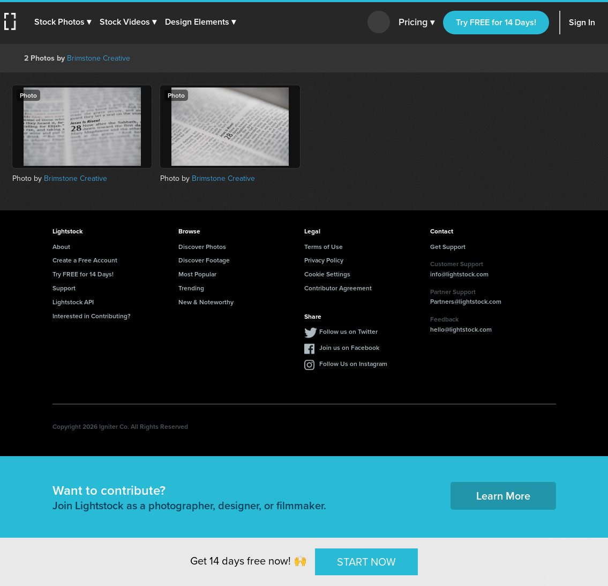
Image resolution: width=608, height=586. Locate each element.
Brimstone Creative (98, 58)
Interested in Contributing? (91, 315)
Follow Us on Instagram (353, 363)
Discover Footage (204, 260)
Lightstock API (73, 301)
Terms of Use (323, 246)
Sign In (582, 22)
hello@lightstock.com (461, 329)
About (61, 246)
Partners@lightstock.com (465, 301)
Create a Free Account (84, 260)
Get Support (448, 246)
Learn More (503, 495)
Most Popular (197, 274)
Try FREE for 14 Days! (496, 22)
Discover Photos (202, 246)
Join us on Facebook (349, 347)
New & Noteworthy (206, 301)
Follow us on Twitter (348, 331)
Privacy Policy (323, 260)
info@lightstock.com (459, 274)
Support (64, 287)
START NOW (366, 561)
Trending (191, 287)
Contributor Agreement (338, 287)
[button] (62, 22)
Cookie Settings (327, 274)
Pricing (416, 22)
